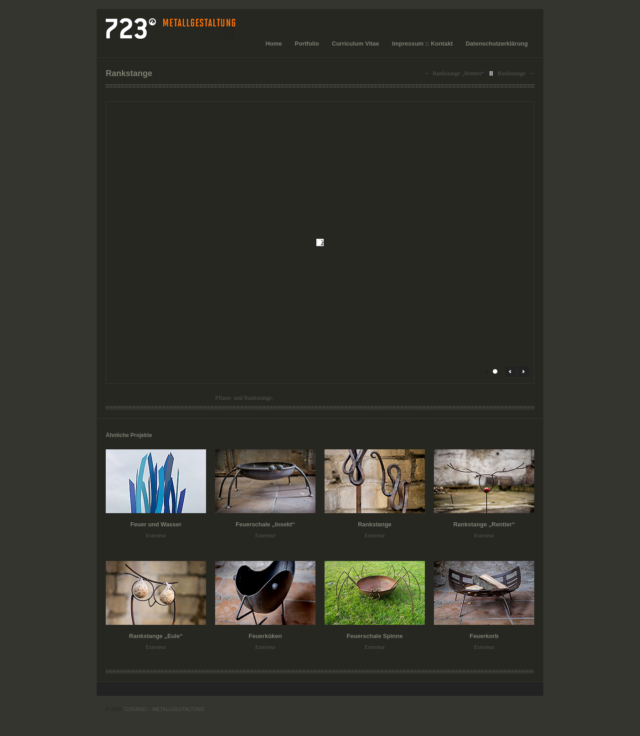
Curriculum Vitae (355, 43)
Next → (523, 371)
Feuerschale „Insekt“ (265, 524)
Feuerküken (265, 636)
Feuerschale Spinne (375, 636)
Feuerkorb (484, 636)
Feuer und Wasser (155, 524)
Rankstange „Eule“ (156, 636)
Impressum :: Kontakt (422, 43)
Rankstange (512, 73)
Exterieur (156, 535)
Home (273, 43)
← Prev (510, 371)
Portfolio (307, 43)
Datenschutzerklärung (496, 43)
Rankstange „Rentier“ (459, 73)
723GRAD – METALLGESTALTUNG (164, 709)
